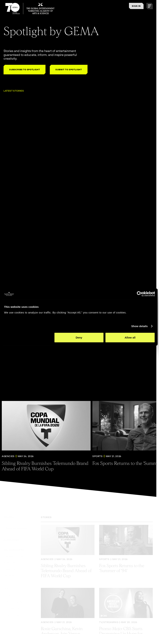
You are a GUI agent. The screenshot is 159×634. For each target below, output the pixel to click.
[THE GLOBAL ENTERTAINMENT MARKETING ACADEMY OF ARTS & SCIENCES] (30, 8)
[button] (149, 6)
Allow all (130, 337)
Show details (139, 326)
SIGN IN (136, 6)
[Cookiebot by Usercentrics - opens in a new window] (139, 294)
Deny (79, 337)
